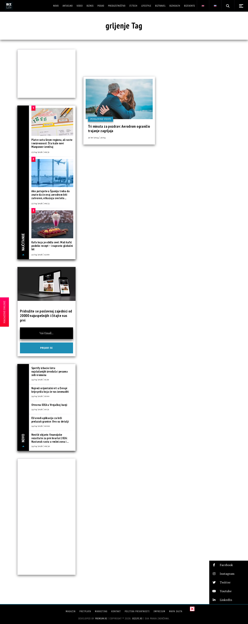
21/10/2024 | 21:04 (96, 137)
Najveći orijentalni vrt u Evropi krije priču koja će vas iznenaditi (50, 389)
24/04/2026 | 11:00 (40, 396)
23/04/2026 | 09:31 (40, 151)
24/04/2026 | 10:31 (40, 409)
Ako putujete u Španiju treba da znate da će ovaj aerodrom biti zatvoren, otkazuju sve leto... (50, 194)
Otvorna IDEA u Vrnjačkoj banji (49, 405)
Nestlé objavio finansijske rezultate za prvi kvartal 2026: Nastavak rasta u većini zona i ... (50, 438)
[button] (228, 565)
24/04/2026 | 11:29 (40, 379)
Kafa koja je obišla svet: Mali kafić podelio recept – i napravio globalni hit (52, 245)
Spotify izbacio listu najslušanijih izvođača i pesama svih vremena (49, 371)
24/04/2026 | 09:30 (40, 446)
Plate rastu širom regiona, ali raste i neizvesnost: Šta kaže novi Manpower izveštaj (51, 143)
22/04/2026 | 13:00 (40, 254)
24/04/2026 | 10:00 (40, 425)
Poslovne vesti (100, 119)
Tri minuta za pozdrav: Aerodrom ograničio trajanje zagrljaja (119, 128)
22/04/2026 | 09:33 (40, 203)
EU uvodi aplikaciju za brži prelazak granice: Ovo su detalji (50, 419)
